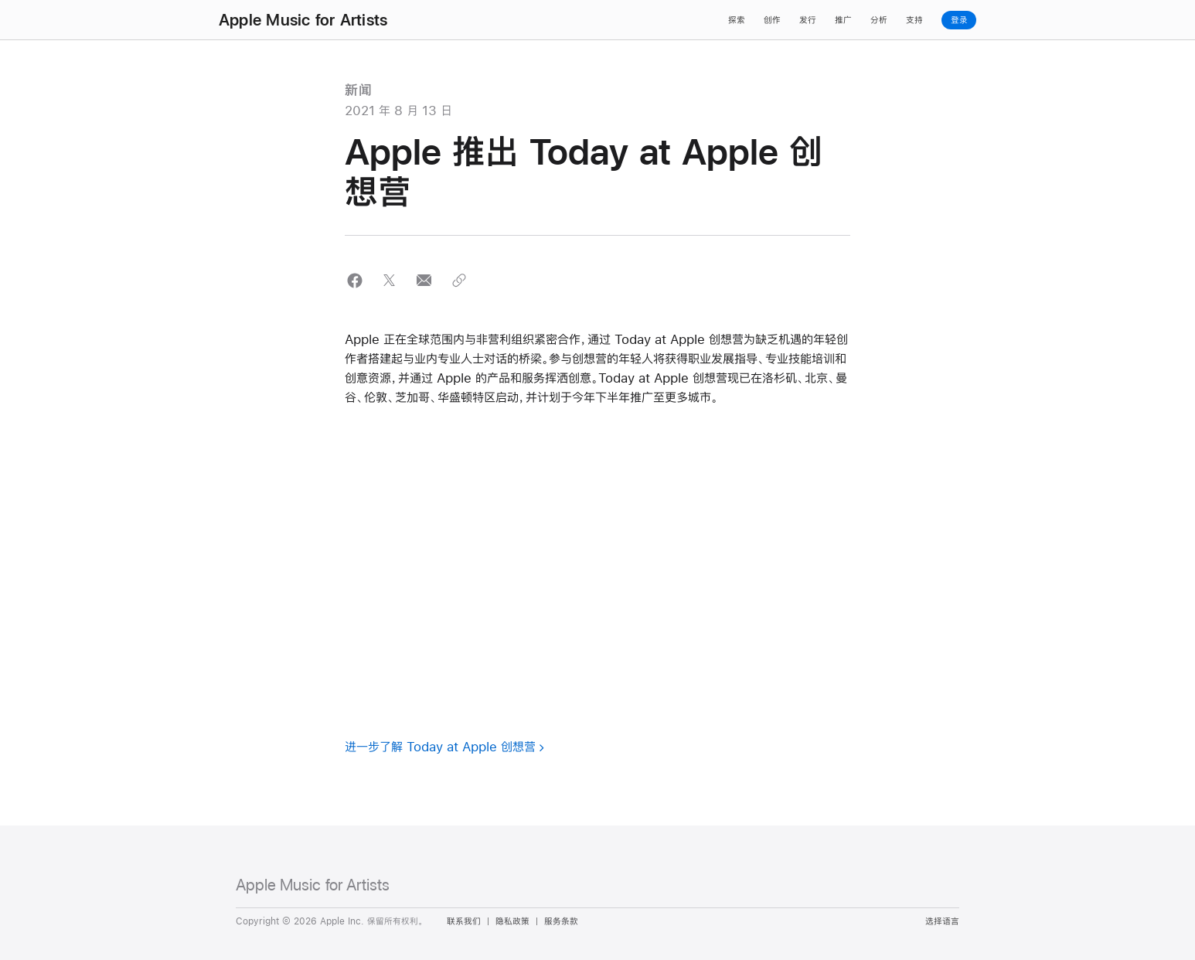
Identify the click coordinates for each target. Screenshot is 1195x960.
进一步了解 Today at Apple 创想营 (440, 746)
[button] (354, 280)
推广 (843, 20)
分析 (878, 20)
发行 (807, 20)
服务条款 (561, 921)
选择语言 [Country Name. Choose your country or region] (942, 921)
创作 (772, 20)
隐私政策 (512, 921)
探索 (736, 20)
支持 (914, 20)
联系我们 (464, 921)
